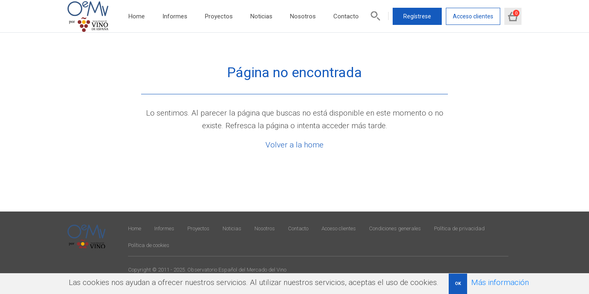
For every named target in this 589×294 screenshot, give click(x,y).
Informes (174, 16)
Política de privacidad (459, 228)
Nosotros (303, 16)
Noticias (261, 16)
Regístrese (417, 16)
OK (458, 283)
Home (136, 16)
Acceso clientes (473, 16)
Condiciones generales (395, 228)
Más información (500, 282)
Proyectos (219, 16)
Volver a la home (294, 144)
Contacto (346, 16)
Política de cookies (148, 245)
